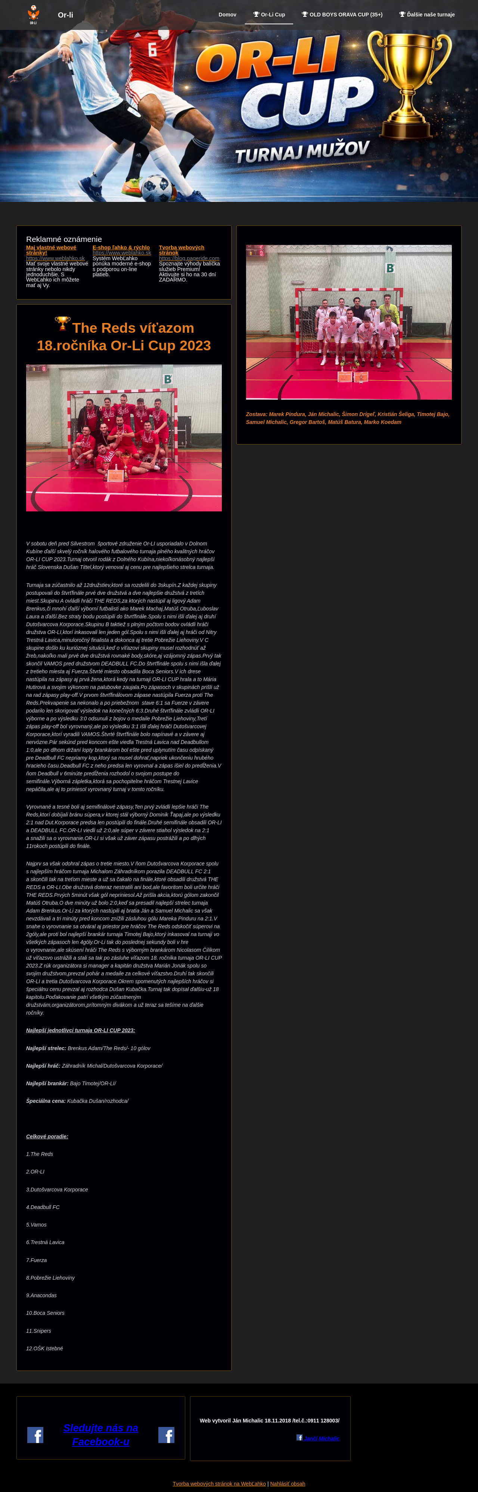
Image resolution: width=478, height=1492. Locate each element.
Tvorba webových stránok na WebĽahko (219, 1484)
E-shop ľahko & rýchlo (124, 250)
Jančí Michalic (320, 1439)
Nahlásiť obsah (287, 1484)
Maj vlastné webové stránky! (57, 253)
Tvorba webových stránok (190, 253)
